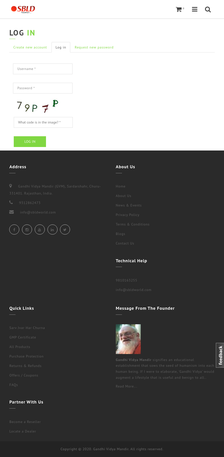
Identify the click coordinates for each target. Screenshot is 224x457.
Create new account (30, 47)
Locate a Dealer (22, 431)
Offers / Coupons (23, 375)
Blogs (120, 234)
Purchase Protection (26, 356)
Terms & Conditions (133, 224)
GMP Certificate (22, 337)
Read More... (126, 386)
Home (121, 186)
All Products (19, 346)
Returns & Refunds (25, 366)
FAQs (13, 384)
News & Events (129, 205)
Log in (63, 48)
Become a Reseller (25, 422)
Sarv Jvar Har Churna (27, 328)
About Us (123, 196)
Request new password (94, 47)
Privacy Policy (128, 214)
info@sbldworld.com (134, 290)
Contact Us (125, 243)
